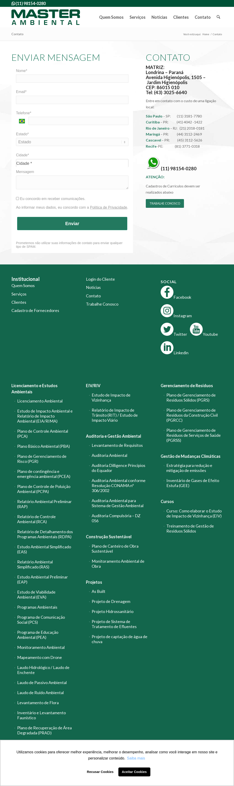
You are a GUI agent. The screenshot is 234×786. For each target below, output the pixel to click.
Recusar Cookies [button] (100, 772)
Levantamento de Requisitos (117, 445)
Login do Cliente (100, 279)
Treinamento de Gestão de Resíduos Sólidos (190, 528)
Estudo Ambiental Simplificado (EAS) (44, 549)
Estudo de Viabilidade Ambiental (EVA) (36, 594)
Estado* (22, 134)
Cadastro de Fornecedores (35, 310)
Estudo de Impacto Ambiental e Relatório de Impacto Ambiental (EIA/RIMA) (45, 416)
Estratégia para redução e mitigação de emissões (189, 468)
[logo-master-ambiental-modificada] (45, 17)
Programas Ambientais (37, 607)
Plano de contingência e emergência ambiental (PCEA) (43, 474)
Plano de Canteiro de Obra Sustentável (115, 549)
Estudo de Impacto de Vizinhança (111, 397)
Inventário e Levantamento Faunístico (41, 715)
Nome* (21, 71)
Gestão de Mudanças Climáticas (191, 456)
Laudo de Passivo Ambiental (42, 682)
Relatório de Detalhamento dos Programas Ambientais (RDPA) (45, 534)
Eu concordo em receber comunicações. (50, 199)
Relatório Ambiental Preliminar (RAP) (44, 504)
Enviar (72, 223)
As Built (98, 591)
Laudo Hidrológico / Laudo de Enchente (43, 670)
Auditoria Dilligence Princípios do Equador (118, 468)
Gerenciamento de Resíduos (187, 385)
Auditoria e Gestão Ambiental (113, 436)
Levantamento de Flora (38, 702)
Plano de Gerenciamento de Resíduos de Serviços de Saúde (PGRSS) (193, 435)
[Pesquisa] (218, 17)
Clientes (18, 302)
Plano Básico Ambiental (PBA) (43, 446)
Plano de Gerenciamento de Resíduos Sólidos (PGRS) (191, 397)
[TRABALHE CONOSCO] (165, 203)
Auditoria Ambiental (109, 455)
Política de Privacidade (108, 207)
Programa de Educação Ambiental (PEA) (37, 635)
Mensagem (25, 172)
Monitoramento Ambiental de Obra (118, 564)
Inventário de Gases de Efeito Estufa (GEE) (192, 483)
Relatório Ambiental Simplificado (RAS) (35, 564)
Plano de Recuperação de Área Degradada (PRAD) (44, 730)
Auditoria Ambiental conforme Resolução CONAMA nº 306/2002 (119, 485)
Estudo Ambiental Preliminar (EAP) (42, 579)
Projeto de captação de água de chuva (119, 639)
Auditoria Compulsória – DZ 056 (116, 518)
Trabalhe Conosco (102, 303)
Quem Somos (23, 285)
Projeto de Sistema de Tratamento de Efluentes (114, 624)
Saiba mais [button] (136, 758)
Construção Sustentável (109, 536)
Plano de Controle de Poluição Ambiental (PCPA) (43, 489)
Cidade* (22, 155)
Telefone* (23, 113)
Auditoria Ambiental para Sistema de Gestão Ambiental (118, 503)
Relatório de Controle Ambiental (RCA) (36, 519)
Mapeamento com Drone (39, 657)
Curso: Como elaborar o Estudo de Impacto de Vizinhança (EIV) (194, 513)
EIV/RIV (93, 385)
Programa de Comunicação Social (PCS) (41, 620)
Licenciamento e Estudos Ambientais (34, 388)
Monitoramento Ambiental (41, 647)
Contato (17, 34)
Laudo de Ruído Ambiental (40, 692)
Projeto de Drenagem (111, 601)
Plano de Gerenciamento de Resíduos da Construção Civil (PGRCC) (192, 415)
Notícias (93, 287)
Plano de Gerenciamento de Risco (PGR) (41, 459)
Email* (21, 92)
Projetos (94, 582)
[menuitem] (111, 17)
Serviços (19, 293)
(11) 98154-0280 (179, 168)
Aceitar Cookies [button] (134, 772)
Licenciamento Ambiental (40, 400)
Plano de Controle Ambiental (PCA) (42, 434)
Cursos (167, 501)
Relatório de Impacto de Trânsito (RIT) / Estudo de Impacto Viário (115, 415)
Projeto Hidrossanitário (112, 611)
